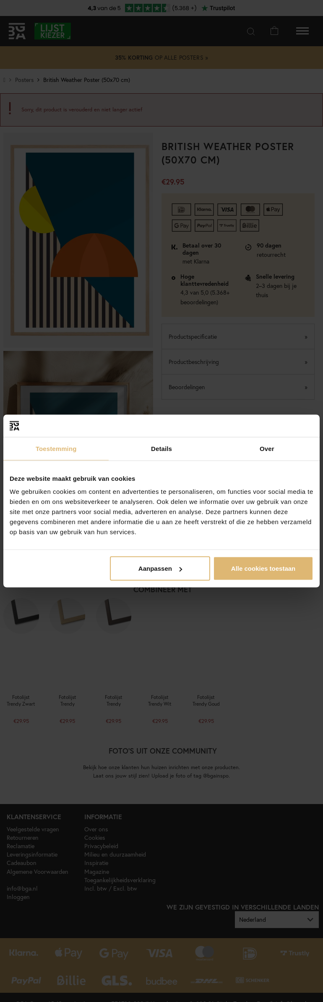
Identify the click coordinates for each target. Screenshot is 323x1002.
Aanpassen (160, 568)
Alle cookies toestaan (263, 568)
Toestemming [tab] (56, 448)
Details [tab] (161, 448)
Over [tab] (267, 448)
